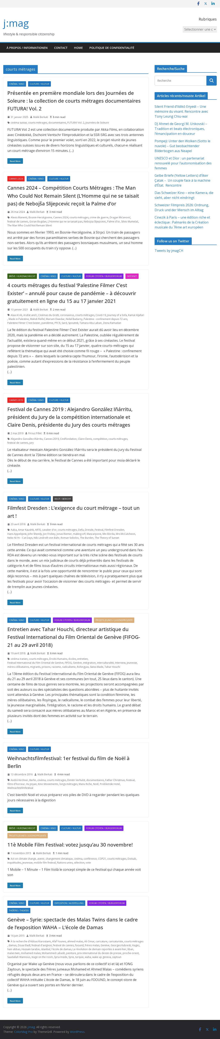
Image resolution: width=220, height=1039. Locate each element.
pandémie (47, 323)
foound (79, 945)
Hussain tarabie (31, 949)
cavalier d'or (49, 530)
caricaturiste (116, 941)
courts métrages (37, 122)
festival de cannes (17, 221)
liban (130, 949)
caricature (101, 941)
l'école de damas (61, 949)
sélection (79, 862)
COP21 (102, 858)
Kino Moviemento (48, 784)
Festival (99, 530)
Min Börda (109, 534)
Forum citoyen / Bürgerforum (104, 276)
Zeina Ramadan (112, 323)
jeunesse (132, 662)
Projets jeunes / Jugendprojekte (114, 620)
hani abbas (13, 949)
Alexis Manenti (19, 217)
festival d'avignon (42, 945)
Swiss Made (96, 667)
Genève (77, 662)
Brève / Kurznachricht (22, 276)
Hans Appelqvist (16, 534)
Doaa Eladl (24, 945)
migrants (35, 667)
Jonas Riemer (64, 534)
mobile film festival (45, 862)
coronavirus (67, 315)
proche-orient (131, 953)
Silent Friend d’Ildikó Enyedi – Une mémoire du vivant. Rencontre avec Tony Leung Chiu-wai (181, 111)
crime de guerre (99, 217)
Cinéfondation (68, 439)
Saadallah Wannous (18, 957)
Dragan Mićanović (120, 217)
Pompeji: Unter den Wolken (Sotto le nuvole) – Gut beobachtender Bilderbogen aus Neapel (182, 146)
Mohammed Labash (53, 953)
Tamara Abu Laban (91, 323)
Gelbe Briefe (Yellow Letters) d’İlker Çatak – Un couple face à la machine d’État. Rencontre (182, 180)
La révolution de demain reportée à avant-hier (99, 949)
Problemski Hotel (110, 784)
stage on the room (42, 957)
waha (88, 957)
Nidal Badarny (74, 319)
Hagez (135, 945)
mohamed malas (31, 953)
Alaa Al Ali (16, 315)
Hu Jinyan (31, 784)
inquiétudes (14, 862)
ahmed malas (75, 941)
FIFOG (68, 662)
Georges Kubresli (121, 945)
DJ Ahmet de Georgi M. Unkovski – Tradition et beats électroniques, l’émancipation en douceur (181, 128)
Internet (132, 276)
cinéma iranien (19, 659)
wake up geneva (101, 957)
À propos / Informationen (27, 48)
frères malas (92, 945)
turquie (79, 957)
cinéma (41, 780)
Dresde (89, 530)
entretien (82, 659)
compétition (100, 439)
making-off (79, 534)
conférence (90, 858)
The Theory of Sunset (107, 538)
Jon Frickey (49, 534)
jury (31, 442)
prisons (46, 667)
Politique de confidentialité (111, 48)
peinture (71, 953)
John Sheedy (35, 534)
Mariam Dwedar (55, 319)
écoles (72, 659)
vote (88, 862)
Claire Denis (85, 439)
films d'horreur (16, 784)
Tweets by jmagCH (169, 250)
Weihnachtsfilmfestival (20, 788)
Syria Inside (60, 957)
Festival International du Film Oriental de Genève (35, 662)
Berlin (32, 780)
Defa (81, 530)
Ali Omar (89, 941)
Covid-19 (101, 315)
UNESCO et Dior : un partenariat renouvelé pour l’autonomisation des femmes (183, 163)
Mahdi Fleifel (37, 319)
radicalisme (69, 667)
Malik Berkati (40, 117)
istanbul (45, 949)
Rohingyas (83, 667)
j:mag (16, 23)
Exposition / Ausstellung (69, 903)
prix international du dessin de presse (99, 953)
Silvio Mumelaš (129, 221)
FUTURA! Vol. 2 (75, 122)
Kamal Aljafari (136, 315)
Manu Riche (85, 784)
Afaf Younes (59, 941)
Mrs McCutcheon (125, 534)
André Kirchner (19, 780)
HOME (78, 48)
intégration (89, 662)
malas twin (13, 953)
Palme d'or (113, 221)
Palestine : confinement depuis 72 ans (105, 319)
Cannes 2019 (16, 400)
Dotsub (132, 858)
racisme (56, 667)
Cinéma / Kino (16, 83)
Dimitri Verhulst (76, 780)
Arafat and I (30, 315)
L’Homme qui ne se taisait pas (65, 221)
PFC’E (57, 323)
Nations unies (65, 862)
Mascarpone (94, 534)
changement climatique (59, 858)
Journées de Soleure (97, 122)
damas (13, 945)
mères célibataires (18, 667)
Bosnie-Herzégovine (40, 217)
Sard (64, 323)
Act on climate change (23, 858)
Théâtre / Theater (19, 910)
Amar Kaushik (26, 530)
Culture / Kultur (39, 83)
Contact (60, 48)
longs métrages (68, 784)
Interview (120, 662)
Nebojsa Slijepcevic (95, 221)
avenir (40, 858)
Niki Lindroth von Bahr (46, 538)
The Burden (86, 538)
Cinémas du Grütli (48, 315)
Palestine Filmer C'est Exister (23, 323)
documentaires (57, 122)
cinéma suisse (19, 122)
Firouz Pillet (35, 433)
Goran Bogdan (38, 221)
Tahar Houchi (112, 667)
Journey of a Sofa (117, 315)
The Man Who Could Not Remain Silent (29, 225)
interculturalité (105, 662)
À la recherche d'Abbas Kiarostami (31, 941)
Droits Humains (58, 659)
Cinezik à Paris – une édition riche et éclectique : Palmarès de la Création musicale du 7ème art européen (182, 222)
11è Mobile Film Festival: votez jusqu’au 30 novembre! (70, 844)
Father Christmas (115, 780)
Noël (96, 784)
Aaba (14, 530)
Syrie (71, 957)
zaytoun (116, 957)
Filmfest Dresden (114, 530)
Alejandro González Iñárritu (27, 439)
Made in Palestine (19, 319)
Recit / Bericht (63, 498)
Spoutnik (73, 323)
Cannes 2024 (16, 178)
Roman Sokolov (70, 538)
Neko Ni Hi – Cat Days (19, 538)
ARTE (38, 530)
